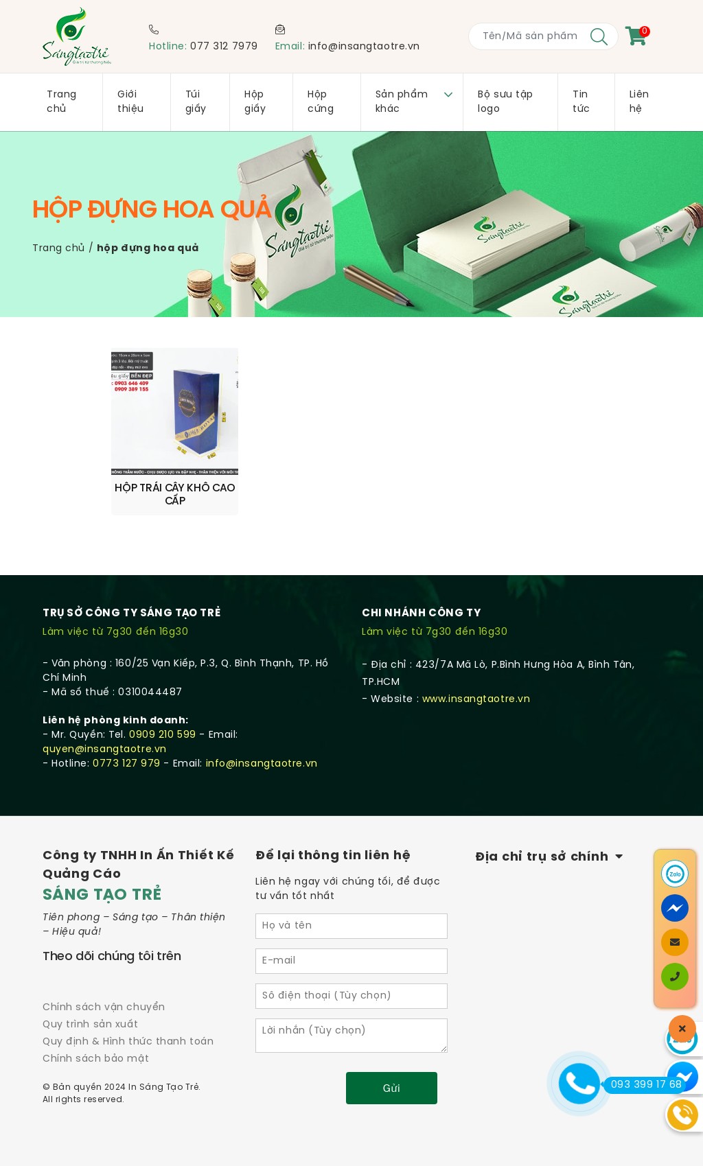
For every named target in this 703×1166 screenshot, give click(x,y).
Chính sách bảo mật (96, 1039)
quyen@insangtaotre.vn (105, 728)
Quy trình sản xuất (90, 1004)
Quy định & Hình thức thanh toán (128, 1021)
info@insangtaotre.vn (364, 47)
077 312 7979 (224, 47)
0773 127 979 (127, 743)
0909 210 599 (162, 714)
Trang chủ (58, 249)
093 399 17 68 (642, 1085)
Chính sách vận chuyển (104, 986)
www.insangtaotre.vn (476, 678)
